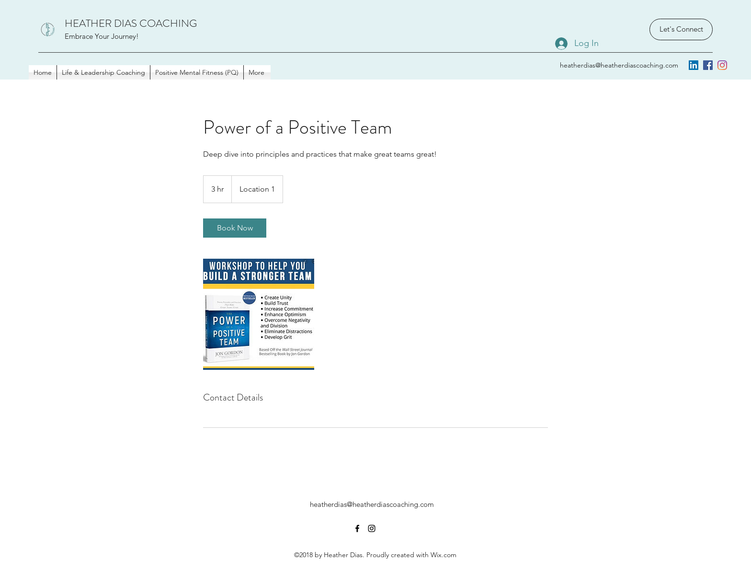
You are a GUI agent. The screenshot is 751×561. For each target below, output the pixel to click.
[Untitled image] (258, 314)
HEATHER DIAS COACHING (131, 23)
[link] (234, 228)
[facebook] (708, 65)
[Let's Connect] (681, 29)
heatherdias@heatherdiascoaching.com (619, 65)
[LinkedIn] (693, 65)
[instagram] (722, 65)
